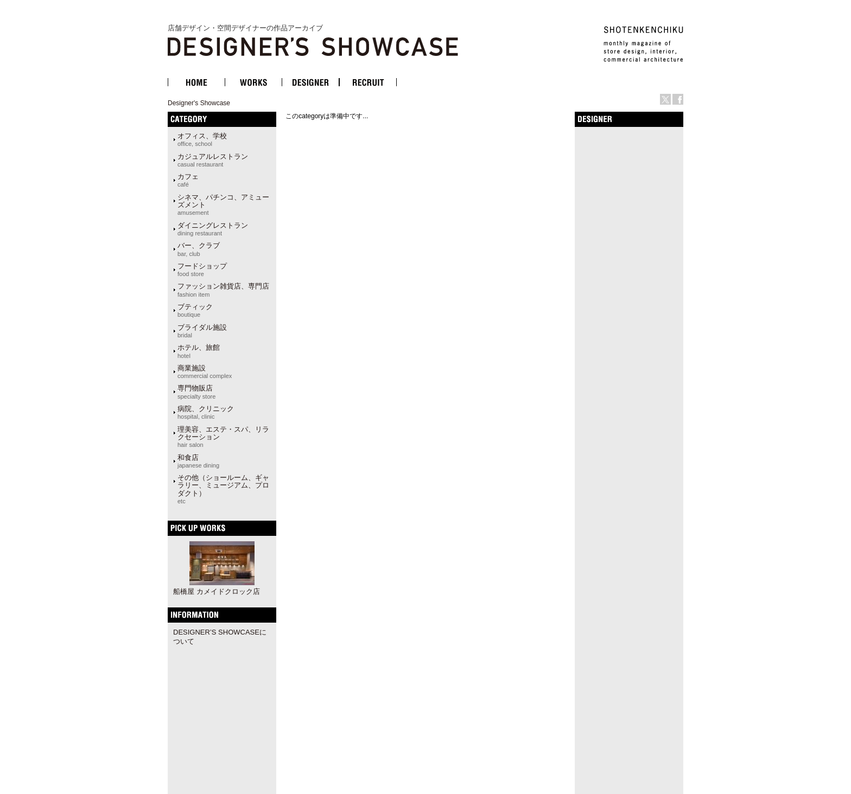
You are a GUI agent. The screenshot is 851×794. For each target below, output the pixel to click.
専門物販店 (196, 391)
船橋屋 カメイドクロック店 (216, 591)
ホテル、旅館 (198, 350)
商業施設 (204, 371)
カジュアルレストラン (212, 160)
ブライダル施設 (202, 330)
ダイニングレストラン (212, 228)
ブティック (195, 310)
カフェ (188, 180)
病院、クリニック (205, 412)
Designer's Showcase (199, 103)
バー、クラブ (198, 249)
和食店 (198, 461)
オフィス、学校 (202, 139)
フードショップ (202, 269)
